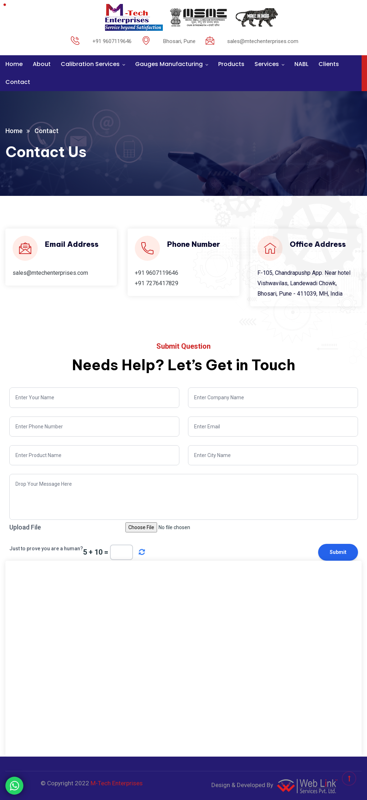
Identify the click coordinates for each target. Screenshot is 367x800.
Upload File (25, 527)
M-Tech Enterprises (117, 783)
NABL (301, 64)
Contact (17, 82)
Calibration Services (90, 64)
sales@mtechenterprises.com (50, 272)
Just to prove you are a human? (46, 548)
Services (266, 64)
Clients (328, 64)
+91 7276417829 (156, 283)
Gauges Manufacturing (169, 64)
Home (14, 64)
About (42, 64)
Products (231, 64)
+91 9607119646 (156, 272)
